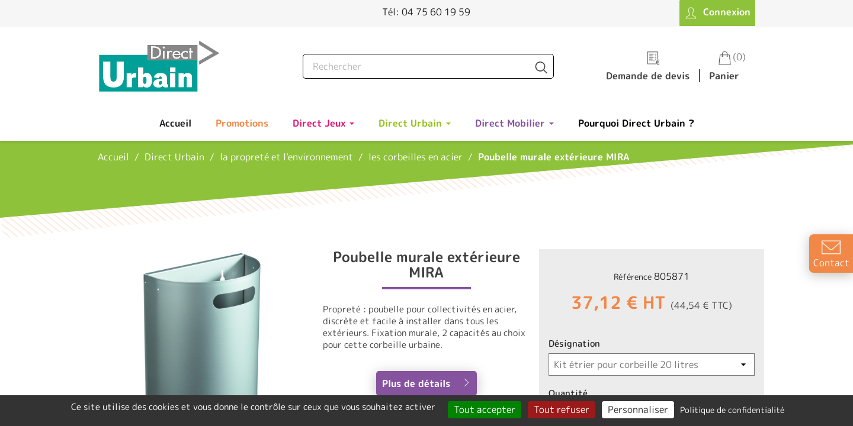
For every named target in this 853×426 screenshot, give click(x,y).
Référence (633, 276)
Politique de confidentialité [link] (732, 409)
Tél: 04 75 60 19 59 (426, 12)
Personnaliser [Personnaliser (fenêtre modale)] (638, 409)
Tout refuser (561, 409)
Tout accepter (484, 409)
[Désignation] (652, 364)
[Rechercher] (428, 66)
